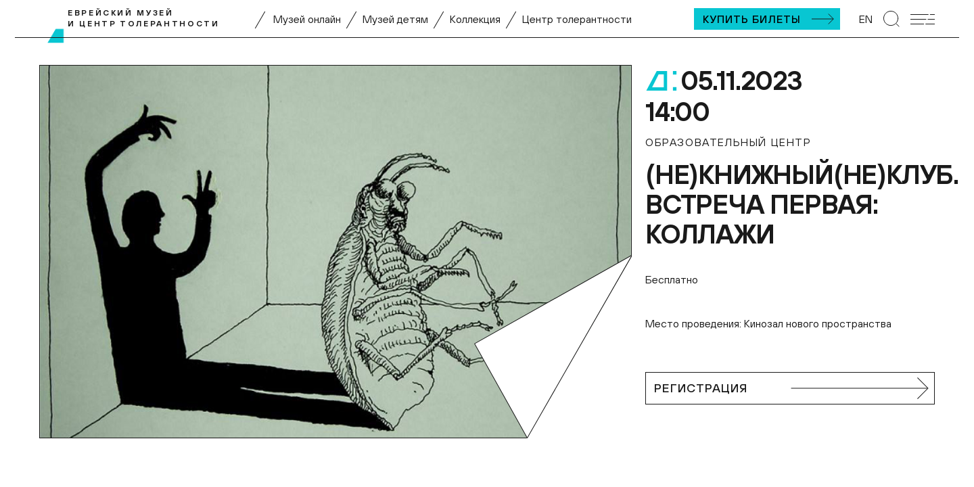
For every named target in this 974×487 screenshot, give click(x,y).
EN (866, 19)
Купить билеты (752, 19)
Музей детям (395, 19)
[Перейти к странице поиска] (891, 19)
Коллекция (475, 19)
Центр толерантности (577, 19)
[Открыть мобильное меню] (922, 19)
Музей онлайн (307, 19)
